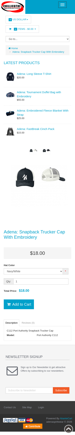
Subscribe (61, 390)
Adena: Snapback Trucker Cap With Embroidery (38, 51)
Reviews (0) (28, 322)
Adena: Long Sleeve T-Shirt (34, 73)
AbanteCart (66, 418)
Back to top (68, 429)
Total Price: (16, 290)
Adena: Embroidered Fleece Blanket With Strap (42, 112)
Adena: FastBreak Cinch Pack (35, 128)
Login (41, 407)
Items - (22, 29)
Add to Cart (19, 304)
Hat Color (9, 265)
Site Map (27, 407)
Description (11, 322)
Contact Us (10, 407)
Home (13, 48)
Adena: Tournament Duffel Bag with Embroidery (39, 94)
